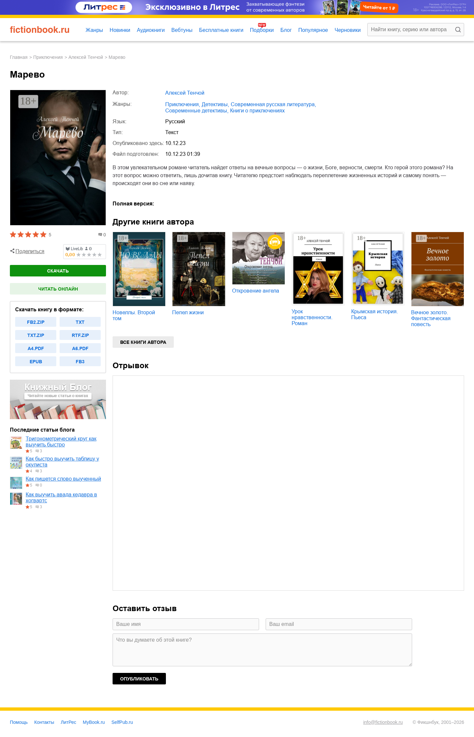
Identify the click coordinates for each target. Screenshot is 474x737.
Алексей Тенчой (85, 57)
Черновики (347, 30)
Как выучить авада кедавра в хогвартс (61, 497)
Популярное (313, 30)
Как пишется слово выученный (63, 479)
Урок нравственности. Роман (312, 317)
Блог (286, 30)
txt (80, 322)
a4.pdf (36, 348)
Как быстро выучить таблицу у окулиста (62, 461)
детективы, (215, 104)
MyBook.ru (94, 722)
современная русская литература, (273, 104)
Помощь (19, 722)
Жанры (94, 30)
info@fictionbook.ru (383, 722)
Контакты (44, 722)
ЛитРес (68, 722)
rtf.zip (80, 335)
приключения (48, 57)
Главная (19, 57)
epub (36, 361)
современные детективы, (196, 110)
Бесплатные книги (221, 30)
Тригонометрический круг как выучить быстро (61, 441)
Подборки (262, 30)
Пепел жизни (188, 312)
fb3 (80, 361)
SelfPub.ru (122, 722)
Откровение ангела (255, 291)
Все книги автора (143, 342)
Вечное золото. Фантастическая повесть (431, 318)
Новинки (120, 30)
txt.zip (35, 335)
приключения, (182, 104)
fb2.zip (35, 322)
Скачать (58, 270)
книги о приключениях (257, 110)
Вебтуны (181, 30)
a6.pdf (80, 348)
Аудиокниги (151, 30)
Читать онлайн (58, 289)
